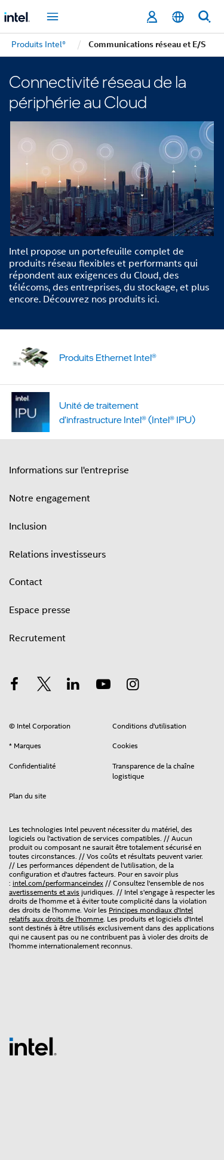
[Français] (178, 17)
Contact (25, 582)
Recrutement (37, 638)
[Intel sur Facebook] (14, 686)
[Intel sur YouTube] (103, 686)
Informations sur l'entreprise (69, 470)
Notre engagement (49, 498)
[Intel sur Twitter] (44, 686)
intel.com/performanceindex (58, 883)
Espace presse (39, 610)
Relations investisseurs (57, 555)
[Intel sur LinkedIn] (73, 686)
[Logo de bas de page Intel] (33, 1046)
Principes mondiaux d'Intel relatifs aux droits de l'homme (101, 914)
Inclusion (28, 526)
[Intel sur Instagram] (132, 686)
